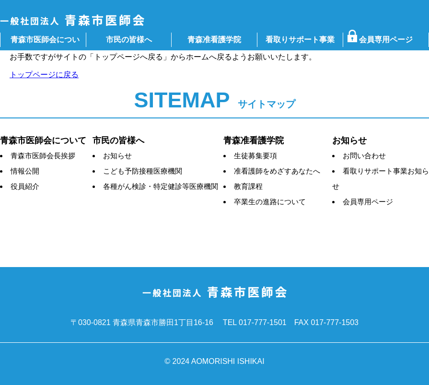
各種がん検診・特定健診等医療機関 (160, 186)
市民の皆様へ (129, 39)
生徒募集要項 (255, 156)
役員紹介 (25, 186)
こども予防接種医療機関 (142, 171)
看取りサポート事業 (300, 39)
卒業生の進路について (270, 202)
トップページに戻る (44, 74)
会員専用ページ (384, 39)
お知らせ (117, 156)
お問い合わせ (364, 156)
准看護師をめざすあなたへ (277, 171)
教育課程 (248, 186)
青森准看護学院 (214, 39)
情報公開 (25, 171)
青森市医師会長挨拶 (43, 156)
